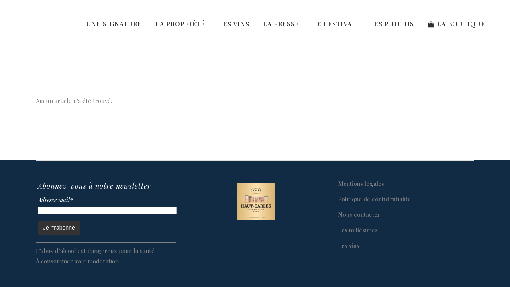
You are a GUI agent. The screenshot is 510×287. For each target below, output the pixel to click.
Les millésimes (358, 230)
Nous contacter (359, 214)
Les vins (348, 246)
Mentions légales (361, 183)
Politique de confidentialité (374, 199)
